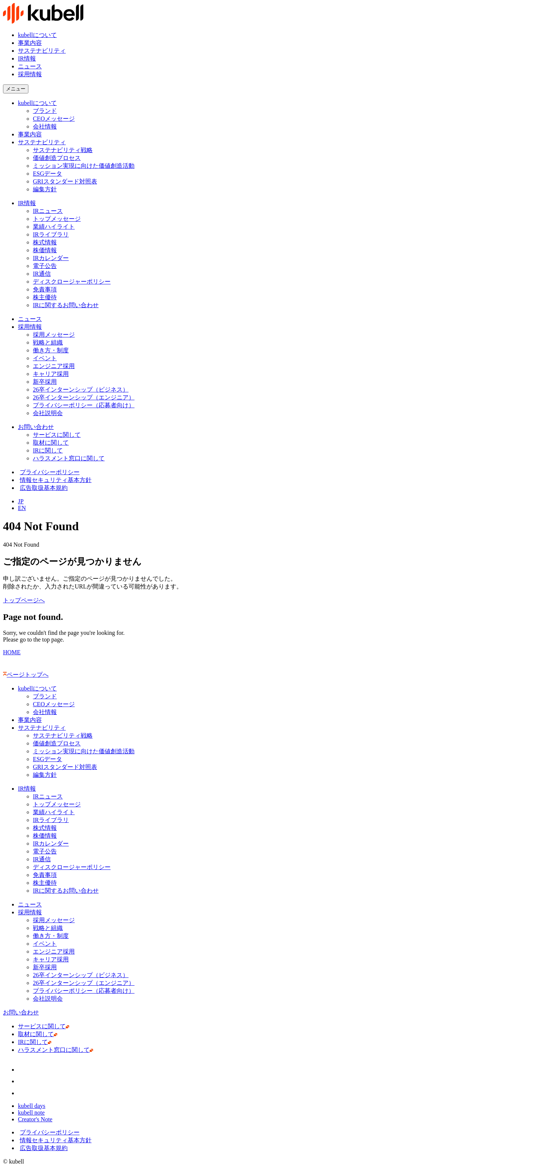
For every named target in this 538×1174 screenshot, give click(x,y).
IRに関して (49, 450)
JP (21, 501)
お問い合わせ (36, 427)
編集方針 (45, 189)
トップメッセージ (57, 219)
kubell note (33, 1112)
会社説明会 (49, 413)
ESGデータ (47, 173)
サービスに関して (58, 435)
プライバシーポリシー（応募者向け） (83, 405)
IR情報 (27, 58)
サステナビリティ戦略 (63, 150)
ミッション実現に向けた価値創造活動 (83, 166)
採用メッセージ (54, 334)
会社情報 (45, 126)
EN (22, 508)
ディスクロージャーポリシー (72, 281)
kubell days (33, 1106)
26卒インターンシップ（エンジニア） (83, 397)
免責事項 (45, 289)
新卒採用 (45, 382)
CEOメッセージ (54, 118)
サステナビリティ (42, 50)
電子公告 (45, 266)
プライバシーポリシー (49, 472)
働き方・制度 (51, 350)
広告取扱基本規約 (43, 488)
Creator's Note (37, 1119)
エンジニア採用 (54, 366)
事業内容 (30, 43)
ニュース (30, 66)
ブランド (45, 111)
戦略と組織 (48, 342)
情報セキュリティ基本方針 (55, 480)
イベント (45, 358)
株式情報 (45, 242)
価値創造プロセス (57, 158)
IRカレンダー (51, 258)
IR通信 (43, 274)
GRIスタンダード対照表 (65, 181)
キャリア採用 (51, 374)
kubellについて (37, 35)
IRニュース (48, 211)
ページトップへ (26, 674)
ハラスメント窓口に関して (70, 458)
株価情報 (46, 250)
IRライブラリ (51, 234)
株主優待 (45, 297)
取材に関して (52, 442)
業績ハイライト (54, 226)
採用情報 (30, 327)
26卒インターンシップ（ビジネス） (81, 389)
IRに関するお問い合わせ (67, 305)
